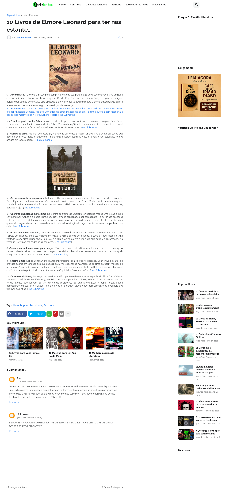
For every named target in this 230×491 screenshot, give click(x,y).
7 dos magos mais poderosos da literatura (208, 387)
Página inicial (13, 15)
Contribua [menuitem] (75, 4)
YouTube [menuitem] (116, 4)
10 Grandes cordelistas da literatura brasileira (208, 293)
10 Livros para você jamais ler (24, 355)
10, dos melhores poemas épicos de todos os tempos (205, 369)
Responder (14, 402)
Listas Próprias (30, 15)
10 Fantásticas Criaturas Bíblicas (208, 335)
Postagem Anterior (18, 487)
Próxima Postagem (111, 487)
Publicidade (36, 305)
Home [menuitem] (62, 4)
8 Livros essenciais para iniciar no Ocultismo (208, 418)
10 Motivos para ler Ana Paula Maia (62, 355)
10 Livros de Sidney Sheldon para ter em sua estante (206, 321)
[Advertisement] (199, 226)
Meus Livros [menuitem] (159, 4)
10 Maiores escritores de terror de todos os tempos (207, 404)
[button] (196, 5)
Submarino (49, 305)
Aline (20, 378)
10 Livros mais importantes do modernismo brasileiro (207, 351)
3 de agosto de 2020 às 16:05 (29, 418)
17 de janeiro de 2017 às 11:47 (29, 381)
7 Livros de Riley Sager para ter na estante (207, 432)
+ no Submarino (67, 115)
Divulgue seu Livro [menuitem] (96, 4)
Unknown (23, 414)
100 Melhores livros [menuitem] (137, 4)
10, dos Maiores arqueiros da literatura (207, 306)
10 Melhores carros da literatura (101, 355)
